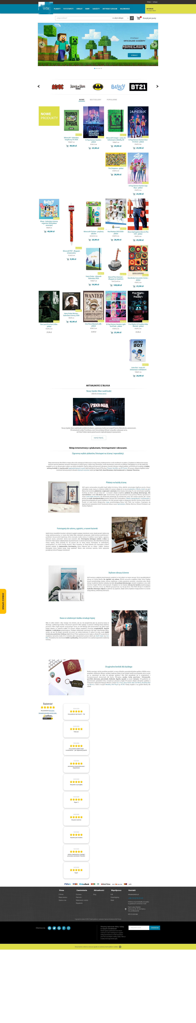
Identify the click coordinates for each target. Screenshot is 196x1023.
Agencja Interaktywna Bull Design (112, 918)
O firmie (61, 893)
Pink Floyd (115, 684)
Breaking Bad (146, 683)
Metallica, (108, 684)
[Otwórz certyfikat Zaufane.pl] (48, 707)
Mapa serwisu (63, 896)
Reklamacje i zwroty (82, 899)
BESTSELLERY (95, 100)
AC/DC (123, 684)
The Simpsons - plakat (115, 168)
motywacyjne (145, 498)
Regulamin (79, 902)
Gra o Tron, (119, 683)
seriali (143, 489)
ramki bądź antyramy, (93, 496)
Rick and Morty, (137, 683)
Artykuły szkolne (110, 9)
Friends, (109, 468)
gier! (149, 489)
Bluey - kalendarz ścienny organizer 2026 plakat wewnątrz (49, 223)
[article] (76, 711)
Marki (112, 899)
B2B (112, 893)
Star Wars (115, 468)
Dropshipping (115, 896)
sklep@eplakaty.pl (133, 893)
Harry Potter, (128, 683)
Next (154, 44)
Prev (41, 44)
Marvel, (92, 684)
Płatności (79, 896)
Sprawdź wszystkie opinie (48, 713)
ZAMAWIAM (155, 927)
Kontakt (132, 889)
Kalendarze (125, 9)
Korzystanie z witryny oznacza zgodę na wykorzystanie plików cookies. (96, 946)
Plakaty (57, 9)
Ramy (87, 9)
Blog (94, 893)
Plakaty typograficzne (133, 498)
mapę (107, 502)
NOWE (81, 100)
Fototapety (68, 9)
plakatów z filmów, (135, 489)
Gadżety (96, 9)
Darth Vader (99, 636)
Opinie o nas (62, 899)
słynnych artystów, (83, 470)
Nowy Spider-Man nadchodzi (98, 391)
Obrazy (79, 9)
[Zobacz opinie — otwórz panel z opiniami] (3, 601)
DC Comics (124, 468)
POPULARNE (112, 100)
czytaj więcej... (99, 438)
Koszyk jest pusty (146, 18)
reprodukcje (121, 504)
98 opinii (51, 710)
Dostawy (79, 893)
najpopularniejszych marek (76, 468)
